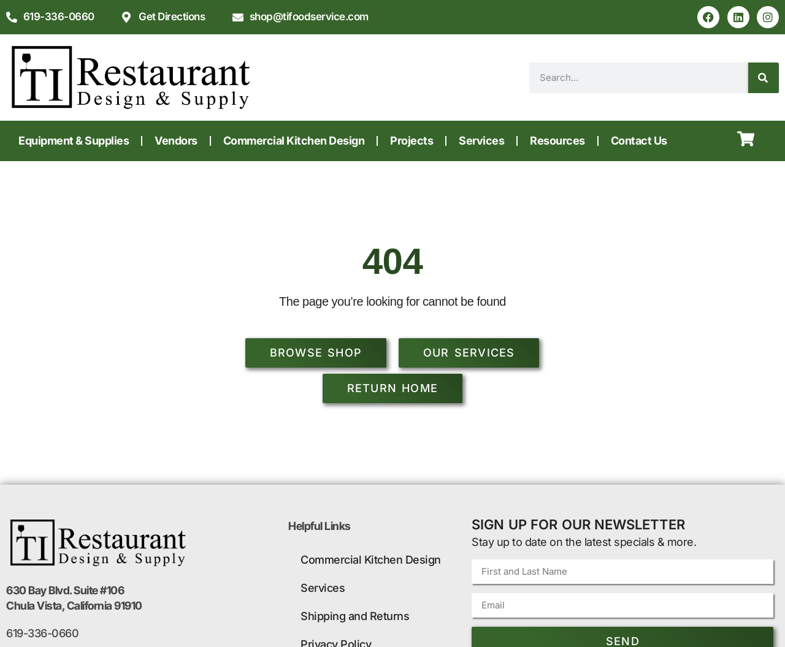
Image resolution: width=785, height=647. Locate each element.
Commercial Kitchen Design (294, 140)
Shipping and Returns (355, 616)
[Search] (763, 77)
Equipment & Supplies (73, 140)
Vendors (176, 140)
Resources (557, 140)
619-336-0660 (42, 633)
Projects (411, 140)
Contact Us (639, 140)
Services (481, 140)
